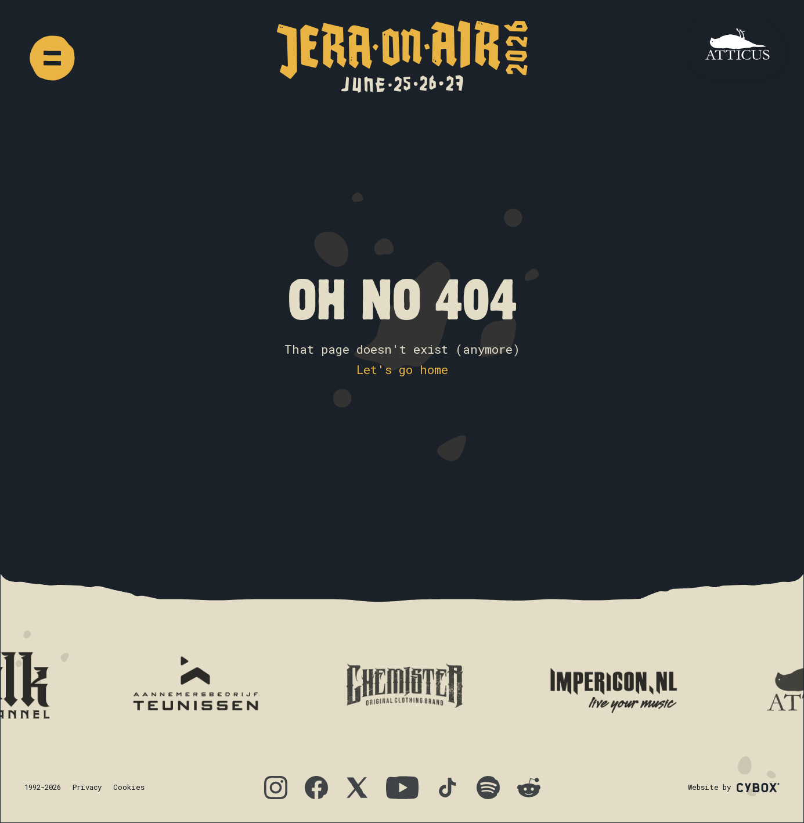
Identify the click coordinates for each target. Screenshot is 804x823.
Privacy (87, 787)
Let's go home (402, 369)
